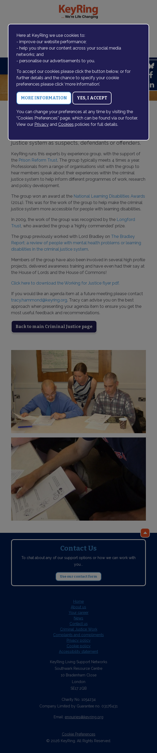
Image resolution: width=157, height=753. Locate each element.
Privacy (41, 124)
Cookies (66, 124)
